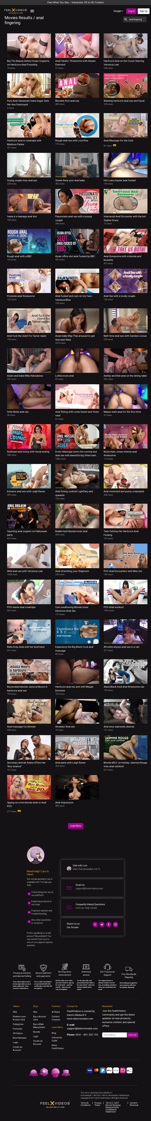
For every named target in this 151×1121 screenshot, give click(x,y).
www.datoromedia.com (80, 1018)
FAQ (15, 1012)
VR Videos (18, 1033)
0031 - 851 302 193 (87, 1034)
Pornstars (17, 1029)
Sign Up (144, 11)
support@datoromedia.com (82, 1028)
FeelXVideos (119, 1010)
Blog (54, 1033)
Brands (36, 1032)
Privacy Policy (98, 1104)
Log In (131, 11)
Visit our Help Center (86, 908)
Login (15, 1042)
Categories (18, 1024)
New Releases (19, 1038)
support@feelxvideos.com (89, 888)
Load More (75, 825)
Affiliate (56, 1012)
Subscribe (132, 1035)
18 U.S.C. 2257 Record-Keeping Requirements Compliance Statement (113, 1107)
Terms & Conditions (86, 1104)
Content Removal (134, 1104)
